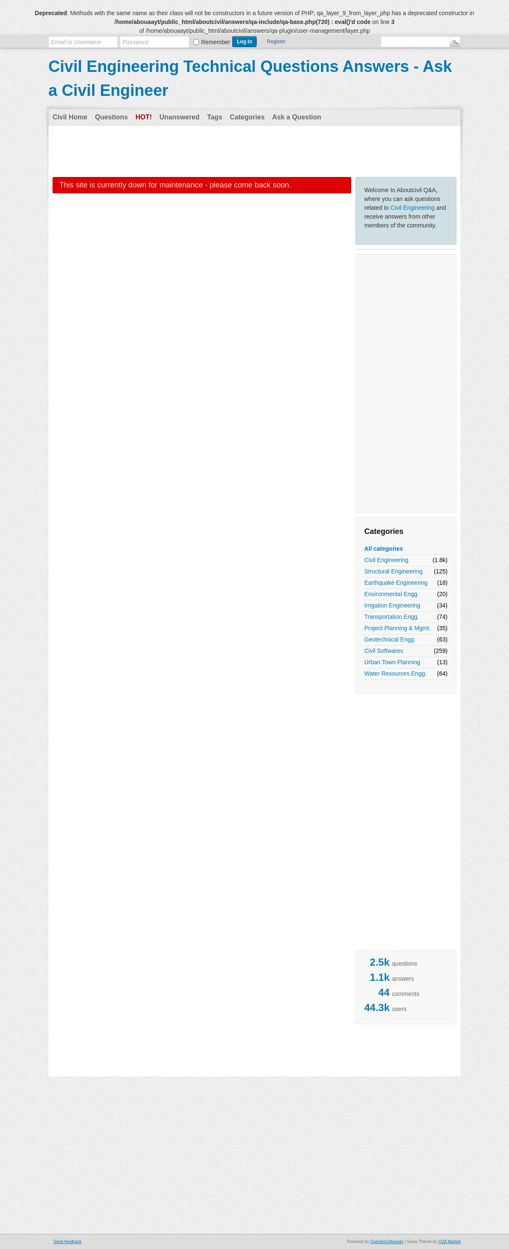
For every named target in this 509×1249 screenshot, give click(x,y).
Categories (247, 117)
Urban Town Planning (392, 662)
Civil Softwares (383, 650)
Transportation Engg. (391, 616)
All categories (383, 548)
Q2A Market (449, 1241)
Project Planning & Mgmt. (397, 628)
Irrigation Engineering (392, 605)
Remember (215, 42)
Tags (214, 117)
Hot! (143, 117)
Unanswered (179, 117)
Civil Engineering (412, 207)
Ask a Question (296, 117)
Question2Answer (386, 1241)
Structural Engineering (393, 571)
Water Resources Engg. (395, 673)
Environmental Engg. (391, 594)
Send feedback (67, 1241)
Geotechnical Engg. (390, 639)
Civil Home (70, 117)
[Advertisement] (254, 151)
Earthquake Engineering (395, 582)
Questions (111, 117)
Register (276, 42)
